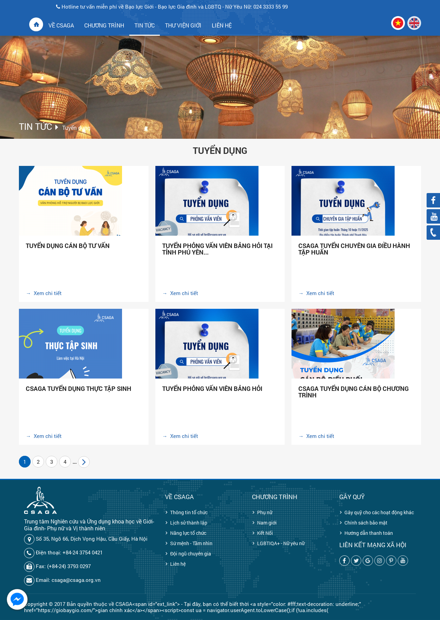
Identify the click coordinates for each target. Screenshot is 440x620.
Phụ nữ (264, 512)
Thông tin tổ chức (189, 512)
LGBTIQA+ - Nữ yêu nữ (281, 543)
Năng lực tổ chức (188, 533)
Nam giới (267, 522)
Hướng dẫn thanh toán (368, 533)
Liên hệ (178, 564)
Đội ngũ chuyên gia (190, 553)
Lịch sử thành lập (188, 522)
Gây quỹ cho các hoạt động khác (379, 512)
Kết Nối (265, 533)
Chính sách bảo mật (365, 522)
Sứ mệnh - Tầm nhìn (191, 543)
